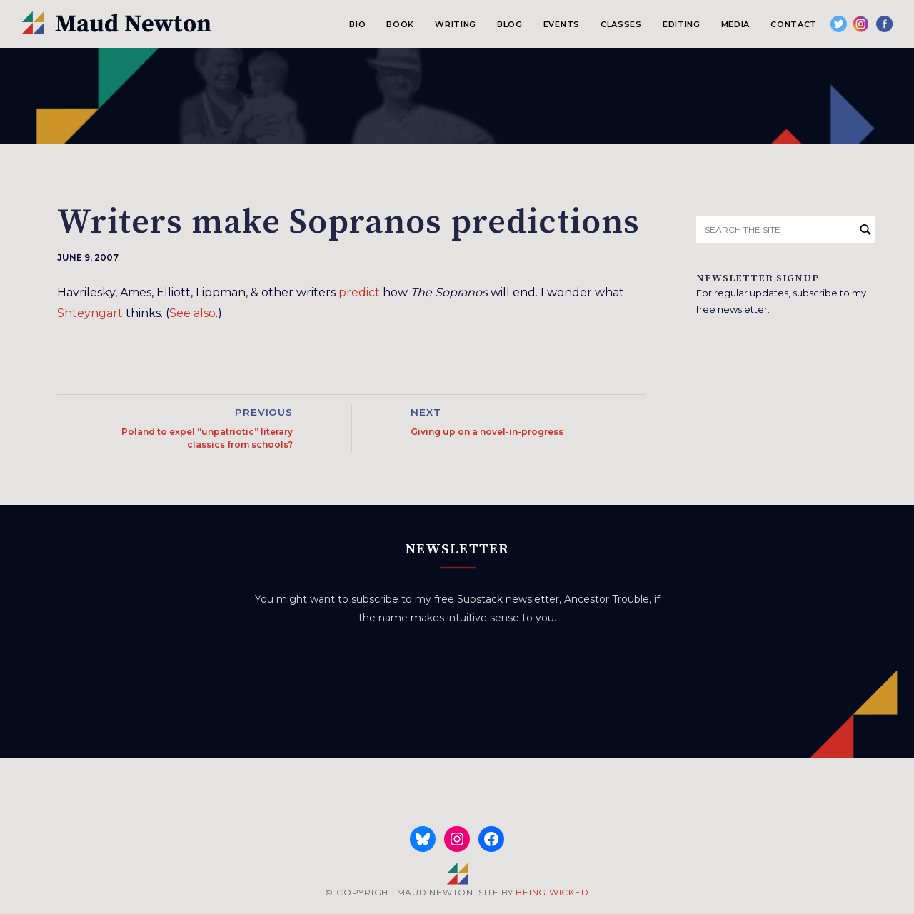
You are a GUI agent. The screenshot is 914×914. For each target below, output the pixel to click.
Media (735, 24)
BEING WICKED (552, 892)
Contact (793, 24)
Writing (455, 24)
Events (561, 24)
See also (192, 313)
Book (400, 24)
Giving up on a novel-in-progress (487, 431)
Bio (357, 24)
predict (359, 292)
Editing (681, 24)
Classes (621, 24)
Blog (510, 24)
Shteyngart (90, 313)
